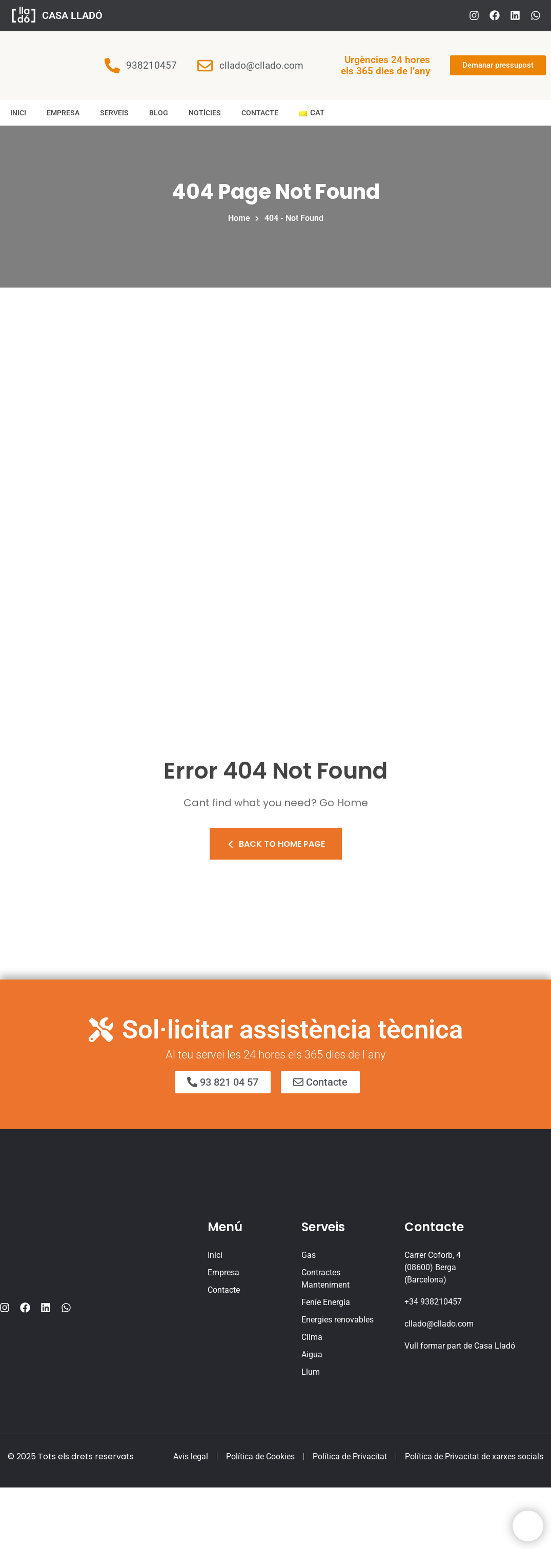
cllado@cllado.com (439, 1324)
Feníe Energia (325, 1302)
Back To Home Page (276, 844)
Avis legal (190, 1456)
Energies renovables (337, 1319)
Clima (311, 1337)
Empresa (63, 113)
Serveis (114, 113)
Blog (158, 113)
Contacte (259, 113)
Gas (308, 1255)
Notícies (205, 113)
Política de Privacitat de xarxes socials (474, 1456)
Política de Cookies (260, 1456)
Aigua (311, 1354)
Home (241, 218)
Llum (310, 1372)
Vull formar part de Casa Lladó (459, 1346)
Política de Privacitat (350, 1456)
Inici (18, 113)
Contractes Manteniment (325, 1279)
